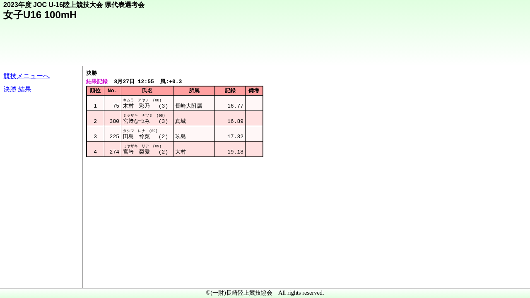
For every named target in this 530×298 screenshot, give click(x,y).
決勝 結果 (17, 89)
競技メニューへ (26, 75)
